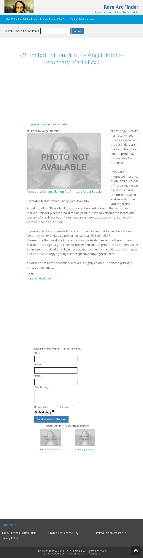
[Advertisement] (83, 96)
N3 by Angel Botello (50, 449)
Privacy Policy (10, 538)
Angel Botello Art (40, 124)
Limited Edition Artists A (109, 533)
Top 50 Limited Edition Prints (21, 19)
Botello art (44, 278)
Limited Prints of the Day (53, 19)
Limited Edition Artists (82, 19)
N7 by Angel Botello (85, 449)
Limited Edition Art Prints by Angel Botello (72, 192)
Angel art (32, 278)
